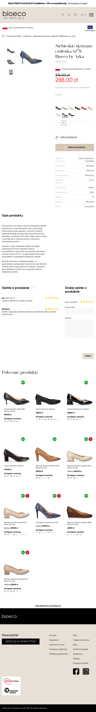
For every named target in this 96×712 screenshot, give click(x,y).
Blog (75, 645)
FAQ (75, 636)
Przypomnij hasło (80, 663)
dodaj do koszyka (74, 147)
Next (11, 79)
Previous (11, 41)
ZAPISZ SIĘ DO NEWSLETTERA (21, 641)
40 (87, 123)
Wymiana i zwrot (56, 645)
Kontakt (52, 636)
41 (57, 130)
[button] (69, 14)
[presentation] (75, 345)
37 (69, 123)
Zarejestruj (77, 654)
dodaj (88, 356)
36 (63, 123)
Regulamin (54, 640)
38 (75, 123)
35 (58, 123)
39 (81, 123)
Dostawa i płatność (58, 649)
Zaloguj (76, 659)
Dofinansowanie (80, 649)
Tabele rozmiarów (81, 640)
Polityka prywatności (58, 654)
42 (63, 130)
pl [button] (83, 15)
